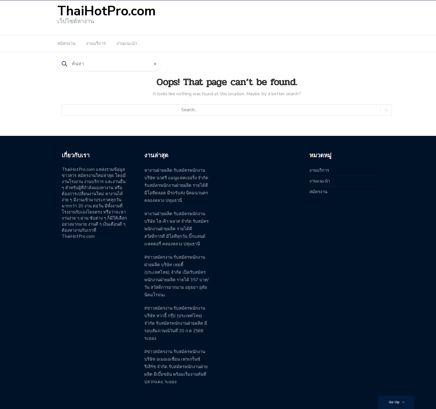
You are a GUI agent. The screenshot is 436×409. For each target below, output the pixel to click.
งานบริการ (96, 43)
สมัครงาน (66, 43)
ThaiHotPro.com (106, 11)
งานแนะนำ (126, 43)
